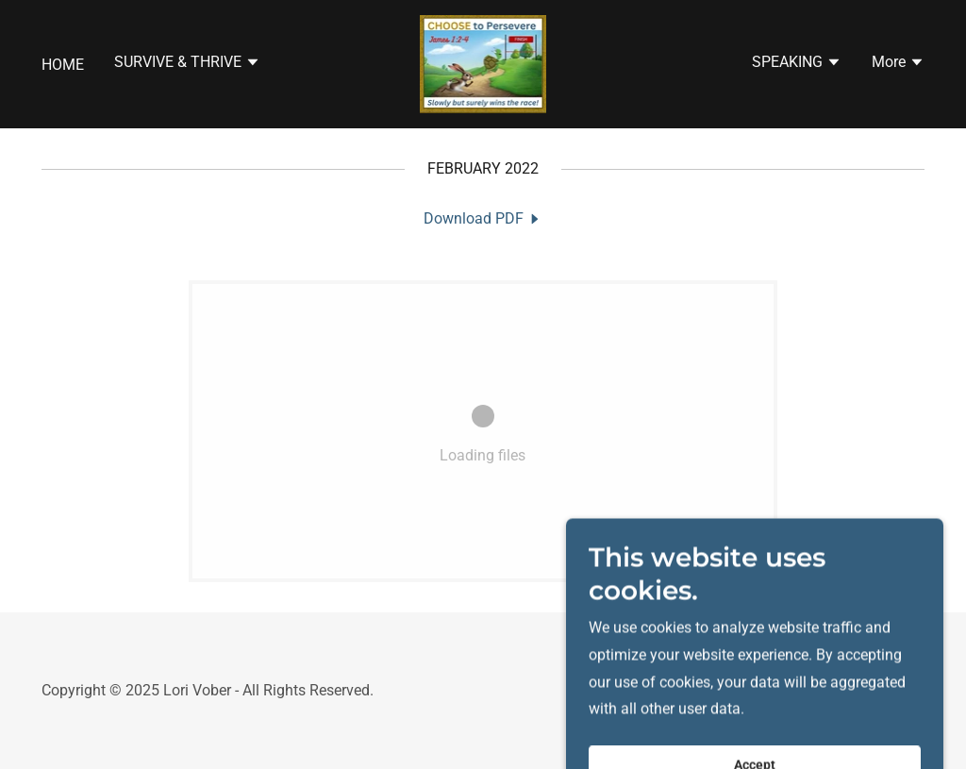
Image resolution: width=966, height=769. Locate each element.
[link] (483, 63)
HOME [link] (63, 65)
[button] (187, 64)
